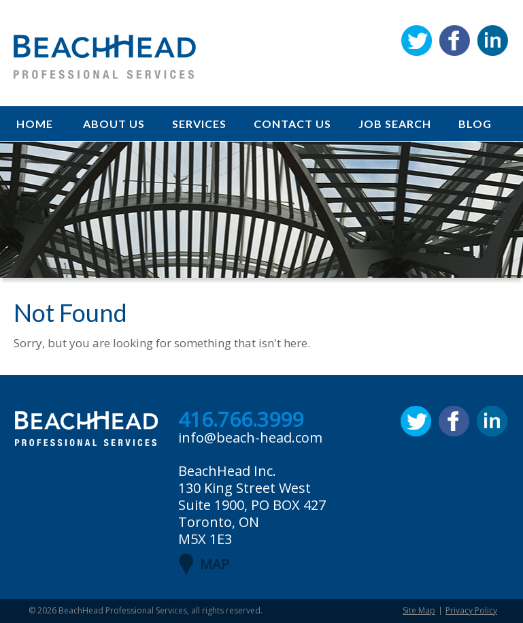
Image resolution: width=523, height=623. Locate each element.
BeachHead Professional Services (122, 610)
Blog (475, 123)
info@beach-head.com (250, 437)
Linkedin (492, 40)
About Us (114, 123)
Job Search (394, 123)
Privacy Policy (471, 610)
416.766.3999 (240, 420)
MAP (214, 564)
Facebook (454, 40)
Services (199, 123)
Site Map (419, 610)
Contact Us (292, 123)
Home (34, 123)
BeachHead (105, 57)
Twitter (416, 40)
